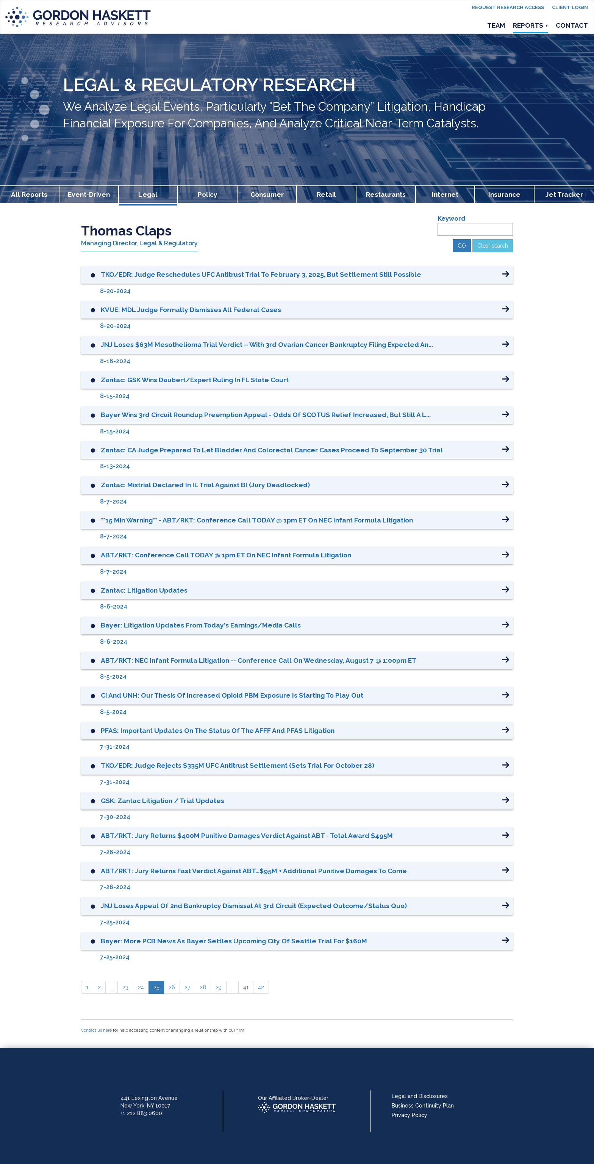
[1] (87, 987)
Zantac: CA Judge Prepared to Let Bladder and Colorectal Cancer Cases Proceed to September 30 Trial (272, 450)
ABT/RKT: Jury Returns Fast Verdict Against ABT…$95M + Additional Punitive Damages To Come (254, 871)
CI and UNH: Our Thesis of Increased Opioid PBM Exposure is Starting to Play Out (232, 695)
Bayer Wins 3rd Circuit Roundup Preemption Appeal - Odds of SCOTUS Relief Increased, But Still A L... (266, 415)
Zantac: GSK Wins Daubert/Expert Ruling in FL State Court (195, 380)
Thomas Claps (126, 230)
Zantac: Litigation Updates (144, 590)
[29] (219, 987)
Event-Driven (89, 194)
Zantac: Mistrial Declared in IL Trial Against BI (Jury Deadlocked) (205, 485)
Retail (326, 194)
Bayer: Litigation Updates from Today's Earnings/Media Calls (201, 625)
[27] (187, 987)
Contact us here (96, 1030)
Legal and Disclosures (420, 1096)
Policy (207, 194)
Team (496, 25)
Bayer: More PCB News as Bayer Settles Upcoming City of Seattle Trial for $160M (234, 941)
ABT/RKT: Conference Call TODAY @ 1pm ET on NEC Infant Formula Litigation (226, 555)
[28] (203, 987)
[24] (141, 987)
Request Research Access (508, 7)
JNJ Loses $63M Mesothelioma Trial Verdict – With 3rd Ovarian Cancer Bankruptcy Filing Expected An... (267, 344)
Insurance (504, 194)
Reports (530, 25)
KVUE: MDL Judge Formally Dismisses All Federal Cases (191, 310)
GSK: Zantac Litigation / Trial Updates (162, 801)
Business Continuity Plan (423, 1106)
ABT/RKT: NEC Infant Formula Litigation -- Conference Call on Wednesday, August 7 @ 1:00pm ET (258, 660)
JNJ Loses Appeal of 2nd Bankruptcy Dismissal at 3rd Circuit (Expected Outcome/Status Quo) (254, 906)
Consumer (267, 194)
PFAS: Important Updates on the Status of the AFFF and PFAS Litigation (218, 730)
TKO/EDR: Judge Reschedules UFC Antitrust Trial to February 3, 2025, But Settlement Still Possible (261, 274)
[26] (172, 987)
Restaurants (386, 194)
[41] (245, 987)
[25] (156, 987)
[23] (125, 987)
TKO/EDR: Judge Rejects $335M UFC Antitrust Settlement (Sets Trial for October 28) (237, 765)
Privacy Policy (409, 1115)
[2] (99, 987)
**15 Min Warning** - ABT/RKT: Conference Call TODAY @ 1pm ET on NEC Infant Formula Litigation (257, 520)
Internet (445, 194)
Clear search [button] (492, 246)
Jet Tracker (564, 194)
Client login (570, 7)
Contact (572, 25)
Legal (148, 194)
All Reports (29, 194)
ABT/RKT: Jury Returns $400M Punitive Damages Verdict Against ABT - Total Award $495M (247, 835)
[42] (261, 987)
